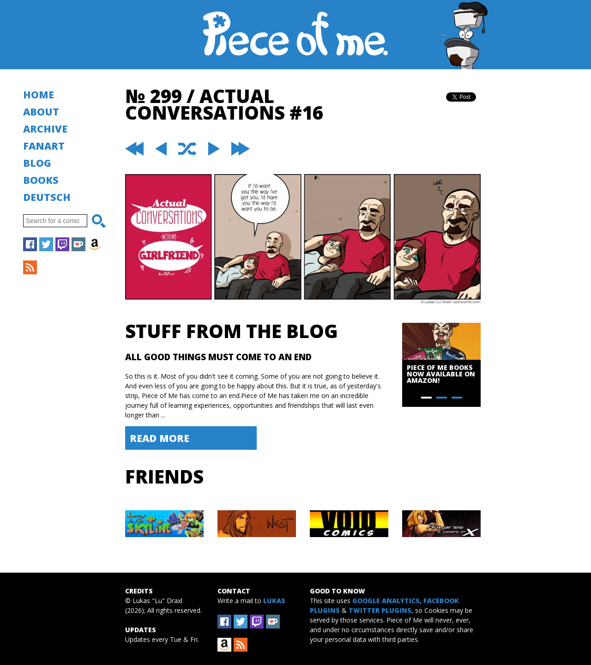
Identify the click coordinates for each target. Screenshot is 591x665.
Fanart (44, 145)
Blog (37, 162)
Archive (45, 128)
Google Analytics (386, 600)
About (41, 111)
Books (41, 180)
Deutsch (47, 197)
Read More (159, 438)
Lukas (274, 600)
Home (38, 94)
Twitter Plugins (380, 610)
